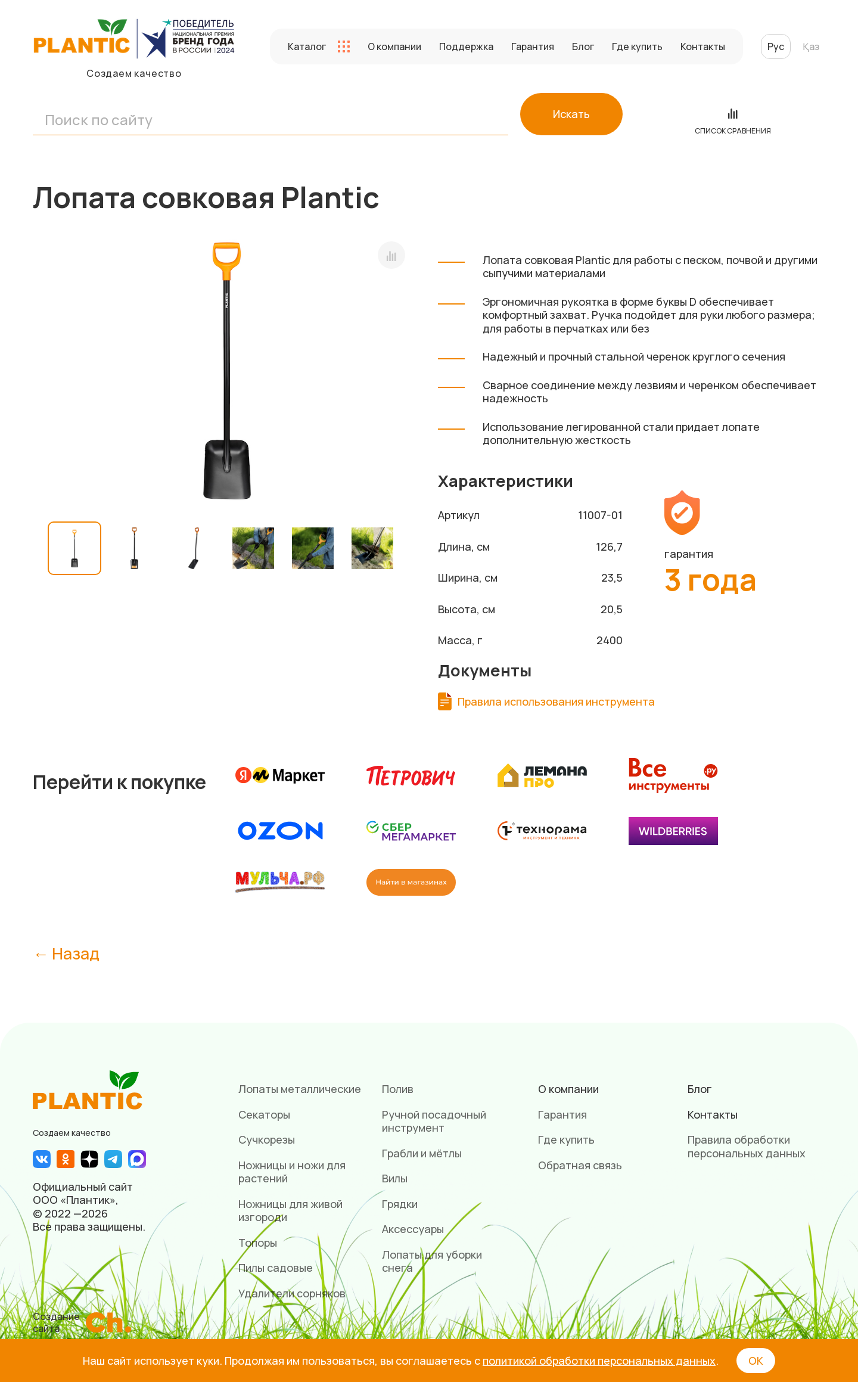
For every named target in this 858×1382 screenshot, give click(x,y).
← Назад (66, 953)
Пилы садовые (275, 1267)
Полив (398, 1089)
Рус (775, 46)
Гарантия (532, 46)
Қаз (811, 46)
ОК (755, 1360)
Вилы (395, 1178)
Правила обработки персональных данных (747, 1146)
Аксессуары (413, 1229)
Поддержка (466, 46)
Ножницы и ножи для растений (292, 1172)
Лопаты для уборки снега (432, 1261)
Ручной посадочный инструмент (434, 1121)
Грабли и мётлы (422, 1153)
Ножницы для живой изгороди (290, 1211)
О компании (394, 46)
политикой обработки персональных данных (599, 1360)
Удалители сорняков (292, 1293)
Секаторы (264, 1114)
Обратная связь (580, 1165)
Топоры (257, 1242)
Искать (571, 114)
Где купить (637, 46)
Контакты (702, 46)
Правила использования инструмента (556, 702)
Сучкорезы (266, 1139)
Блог (583, 46)
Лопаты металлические (299, 1089)
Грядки (400, 1204)
